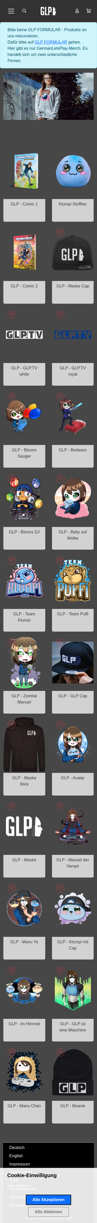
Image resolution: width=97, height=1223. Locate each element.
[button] (88, 11)
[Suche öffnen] (24, 11)
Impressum (19, 1164)
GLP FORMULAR (51, 42)
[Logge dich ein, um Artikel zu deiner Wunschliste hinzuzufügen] (60, 232)
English (16, 1156)
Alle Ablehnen (48, 1212)
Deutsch (17, 1147)
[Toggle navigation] (11, 11)
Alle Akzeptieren (49, 1199)
